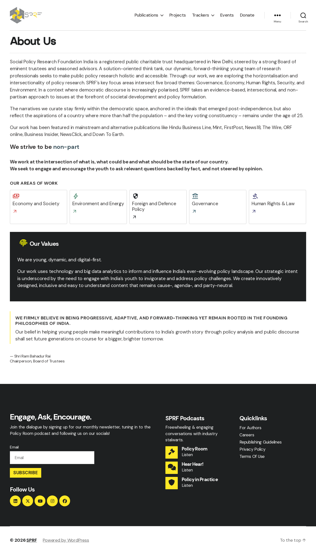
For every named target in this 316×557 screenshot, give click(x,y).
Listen (187, 457)
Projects (177, 16)
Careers (246, 437)
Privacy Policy (252, 451)
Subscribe (25, 475)
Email (14, 449)
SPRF (31, 543)
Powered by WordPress (66, 543)
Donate (247, 16)
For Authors (250, 430)
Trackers (200, 16)
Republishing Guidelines (260, 444)
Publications (146, 16)
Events (227, 16)
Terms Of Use (252, 459)
